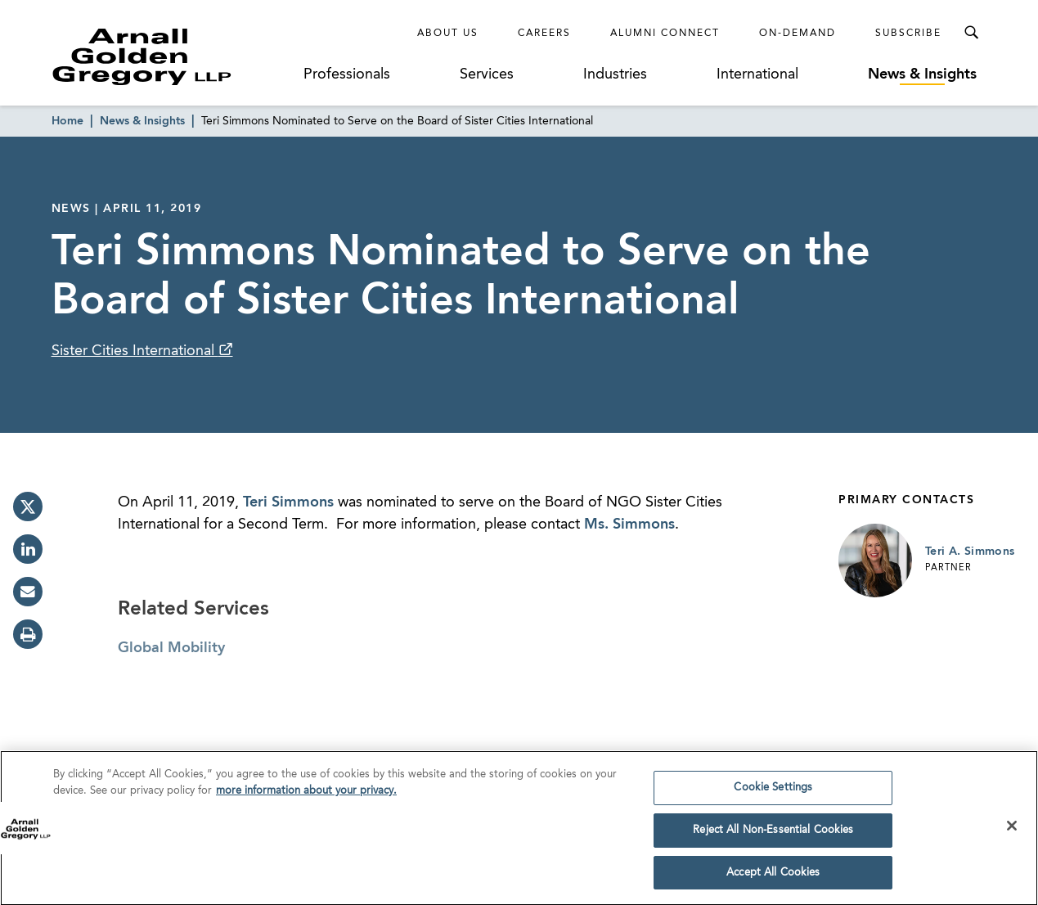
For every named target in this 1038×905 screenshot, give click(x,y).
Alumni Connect (665, 33)
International (757, 74)
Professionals (346, 74)
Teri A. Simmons (969, 551)
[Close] (1012, 831)
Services (487, 74)
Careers (544, 33)
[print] (28, 634)
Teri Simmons (288, 502)
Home (67, 121)
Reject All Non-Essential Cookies (773, 835)
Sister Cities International (135, 351)
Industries (615, 74)
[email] (28, 591)
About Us (448, 33)
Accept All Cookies (773, 877)
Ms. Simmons (629, 524)
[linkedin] (28, 549)
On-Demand (797, 33)
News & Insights (922, 74)
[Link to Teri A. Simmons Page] (875, 560)
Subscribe (908, 33)
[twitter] (28, 506)
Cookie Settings (773, 792)
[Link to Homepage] (173, 56)
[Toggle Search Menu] (971, 32)
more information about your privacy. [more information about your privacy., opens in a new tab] (306, 795)
